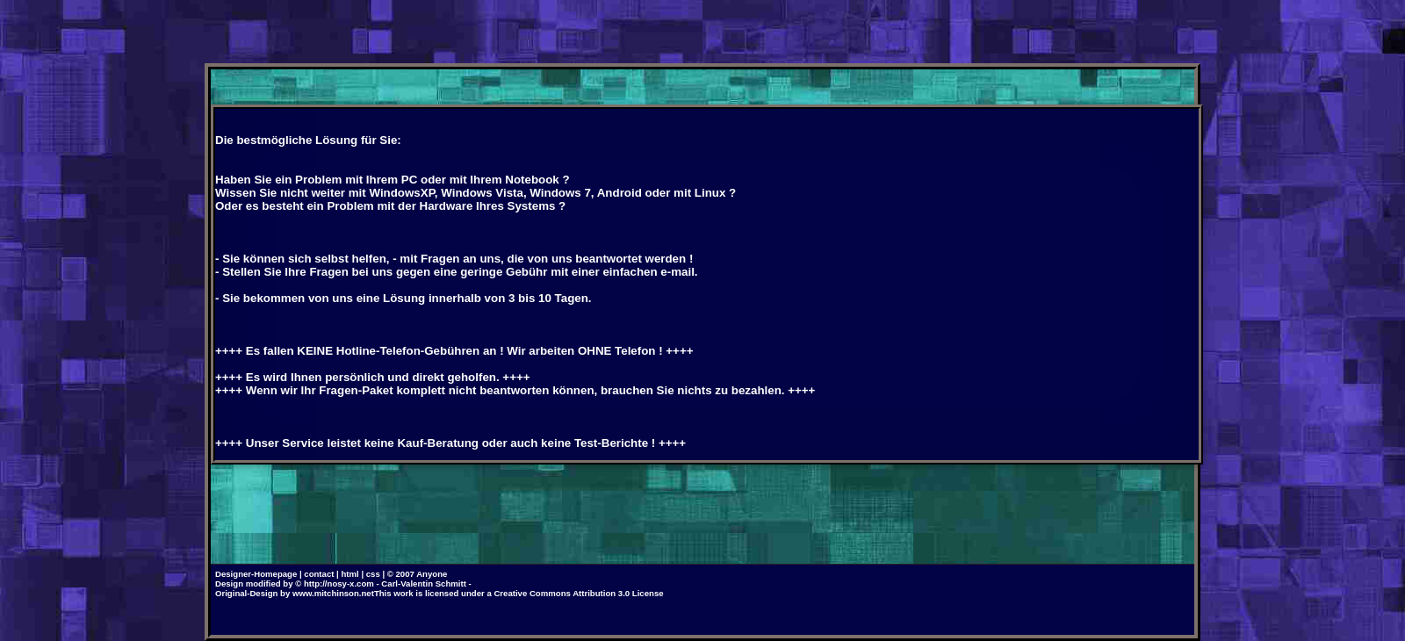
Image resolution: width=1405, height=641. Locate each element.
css (373, 574)
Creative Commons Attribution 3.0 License (578, 593)
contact (319, 574)
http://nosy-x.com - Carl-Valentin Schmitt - (388, 583)
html (349, 574)
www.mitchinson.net (333, 593)
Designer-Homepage (256, 574)
